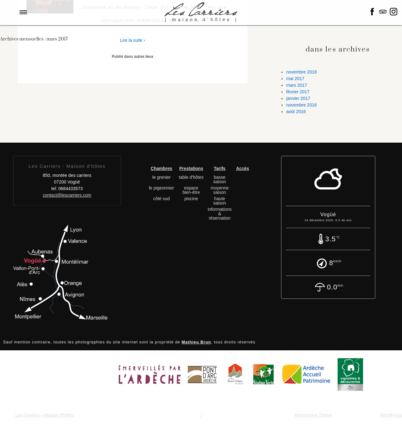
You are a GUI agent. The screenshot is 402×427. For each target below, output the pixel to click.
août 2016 (296, 111)
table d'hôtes (191, 177)
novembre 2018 (301, 71)
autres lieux (143, 56)
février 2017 (297, 91)
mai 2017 (295, 78)
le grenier (161, 177)
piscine (191, 198)
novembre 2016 (301, 104)
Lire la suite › (132, 40)
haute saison (219, 200)
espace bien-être (191, 190)
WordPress (391, 415)
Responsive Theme (313, 415)
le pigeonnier (161, 187)
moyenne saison (220, 190)
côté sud (161, 198)
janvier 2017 (298, 98)
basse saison (219, 179)
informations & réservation (219, 214)
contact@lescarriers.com (67, 195)
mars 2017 (296, 85)
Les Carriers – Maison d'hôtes (43, 415)
